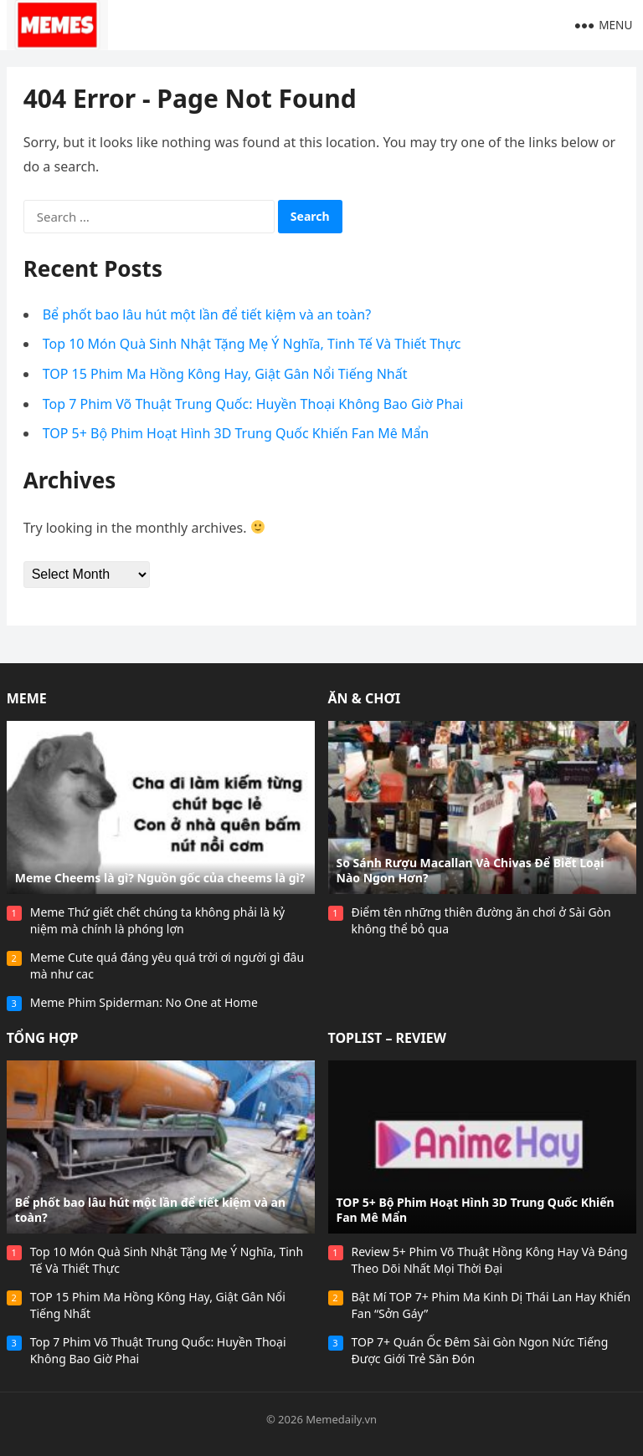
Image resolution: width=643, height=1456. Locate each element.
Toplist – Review (387, 1038)
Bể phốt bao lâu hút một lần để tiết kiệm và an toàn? (207, 314)
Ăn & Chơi (364, 698)
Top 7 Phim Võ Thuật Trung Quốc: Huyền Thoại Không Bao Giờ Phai (253, 404)
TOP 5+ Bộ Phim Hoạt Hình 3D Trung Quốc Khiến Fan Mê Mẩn (236, 433)
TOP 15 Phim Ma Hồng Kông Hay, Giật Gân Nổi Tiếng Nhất (225, 374)
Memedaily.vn (341, 1419)
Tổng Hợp (43, 1038)
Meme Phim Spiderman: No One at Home (144, 1002)
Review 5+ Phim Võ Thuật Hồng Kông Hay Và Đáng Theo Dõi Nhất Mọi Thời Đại (490, 1260)
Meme (27, 698)
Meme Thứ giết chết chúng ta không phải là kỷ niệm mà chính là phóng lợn (157, 920)
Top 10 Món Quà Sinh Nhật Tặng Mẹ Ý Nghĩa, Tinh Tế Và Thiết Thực (252, 344)
